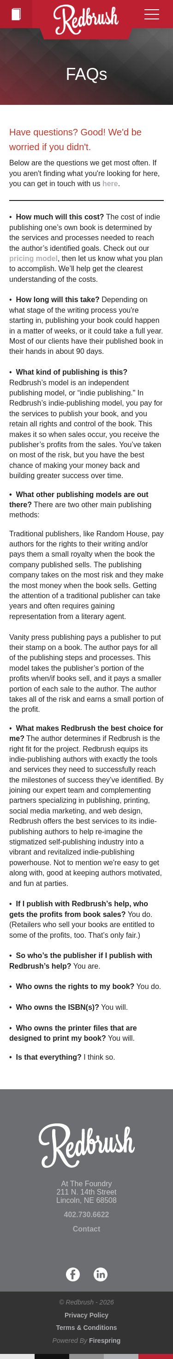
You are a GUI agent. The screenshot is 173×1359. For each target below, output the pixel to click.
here (110, 184)
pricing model (33, 258)
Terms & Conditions (86, 1327)
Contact (87, 1229)
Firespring (104, 1340)
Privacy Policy (86, 1315)
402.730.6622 (86, 1215)
